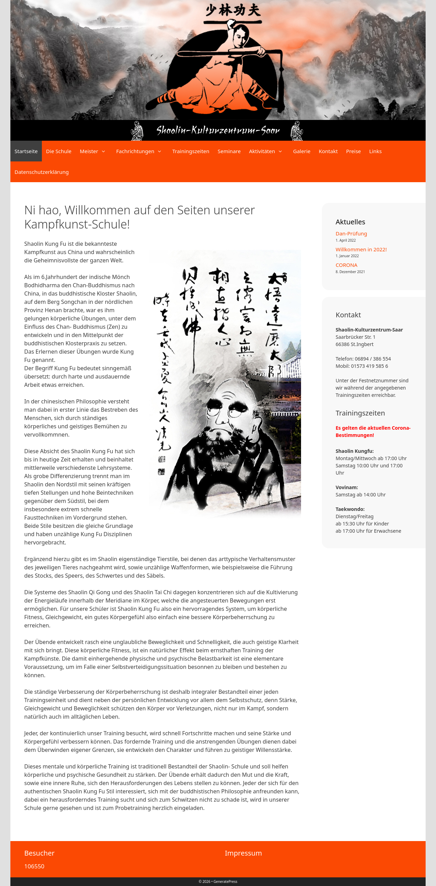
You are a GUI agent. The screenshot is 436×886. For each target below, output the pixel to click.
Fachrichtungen (142, 151)
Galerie (301, 151)
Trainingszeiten (190, 151)
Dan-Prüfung (351, 233)
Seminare (229, 151)
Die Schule (59, 151)
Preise (353, 151)
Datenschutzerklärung (42, 171)
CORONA (346, 264)
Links (375, 151)
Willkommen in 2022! (361, 249)
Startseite (26, 151)
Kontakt (328, 151)
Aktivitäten (269, 151)
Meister (96, 151)
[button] (105, 151)
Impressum (243, 853)
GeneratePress (225, 881)
